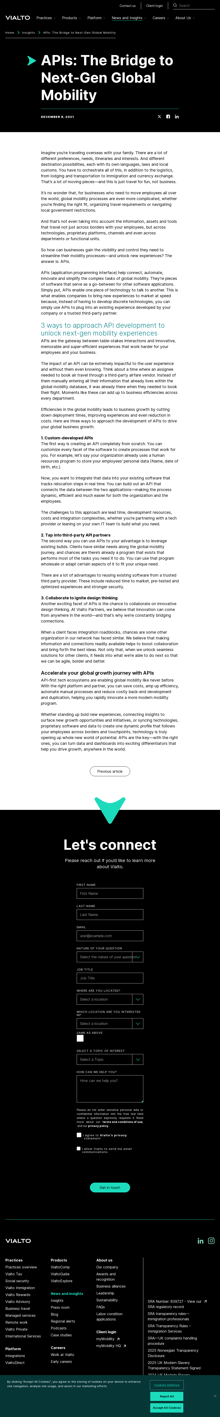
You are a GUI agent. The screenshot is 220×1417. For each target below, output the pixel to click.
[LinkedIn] (177, 116)
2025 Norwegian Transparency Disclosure (173, 1353)
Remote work (16, 1322)
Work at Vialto (62, 1354)
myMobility (105, 1339)
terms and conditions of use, (123, 1122)
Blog (54, 1314)
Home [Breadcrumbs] (9, 32)
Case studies (61, 1335)
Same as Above (90, 1032)
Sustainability (107, 1300)
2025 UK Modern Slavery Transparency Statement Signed (174, 1365)
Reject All (167, 1396)
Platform (13, 1349)
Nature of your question (99, 948)
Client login (106, 1332)
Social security (17, 1281)
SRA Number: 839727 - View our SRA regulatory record (174, 1304)
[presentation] (110, 1169)
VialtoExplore (61, 1281)
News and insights (67, 1293)
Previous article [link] (110, 771)
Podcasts (59, 1328)
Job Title (85, 969)
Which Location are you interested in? (109, 1013)
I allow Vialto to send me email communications (107, 1150)
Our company (107, 1267)
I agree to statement (105, 1137)
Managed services (20, 1315)
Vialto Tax (13, 1274)
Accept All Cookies (167, 1407)
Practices (14, 1260)
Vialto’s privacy (113, 1135)
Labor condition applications (109, 1316)
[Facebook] (168, 116)
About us (104, 1260)
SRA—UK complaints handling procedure (172, 1341)
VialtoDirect (15, 1362)
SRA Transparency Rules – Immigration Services (169, 1328)
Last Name (86, 906)
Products (59, 1260)
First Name (86, 885)
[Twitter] (159, 116)
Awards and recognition (106, 1277)
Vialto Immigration (20, 1288)
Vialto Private (16, 1329)
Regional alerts (63, 1321)
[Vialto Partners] (17, 16)
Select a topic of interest (101, 1051)
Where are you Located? (99, 990)
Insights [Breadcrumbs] (28, 32)
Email (81, 927)
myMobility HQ (108, 1345)
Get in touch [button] (110, 1187)
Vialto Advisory (17, 1301)
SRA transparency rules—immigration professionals (168, 1316)
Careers (58, 1347)
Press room (60, 1307)
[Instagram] (211, 1240)
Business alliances (111, 1286)
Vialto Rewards (17, 1294)
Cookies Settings (167, 1385)
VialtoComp (60, 1267)
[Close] (215, 1396)
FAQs (100, 1307)
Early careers (61, 1361)
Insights (57, 1300)
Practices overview (21, 1267)
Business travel (17, 1308)
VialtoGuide (60, 1274)
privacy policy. (98, 1126)
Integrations (15, 1356)
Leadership (105, 1293)
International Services (23, 1336)
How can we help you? (97, 1072)
